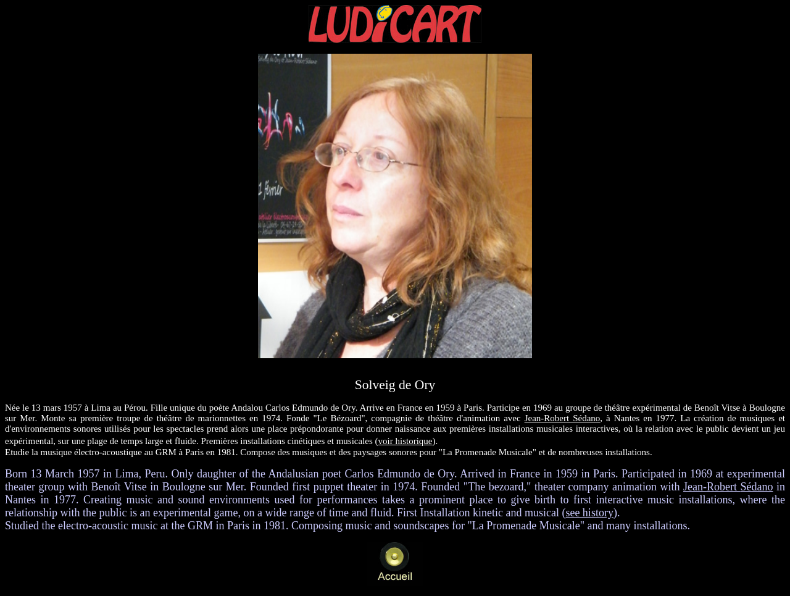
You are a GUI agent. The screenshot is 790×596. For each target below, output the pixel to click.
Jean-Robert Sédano (563, 418)
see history (589, 512)
